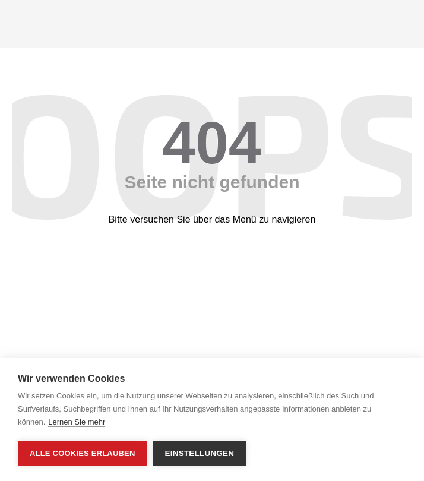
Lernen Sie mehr (76, 421)
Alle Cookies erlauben (82, 453)
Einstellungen (200, 453)
